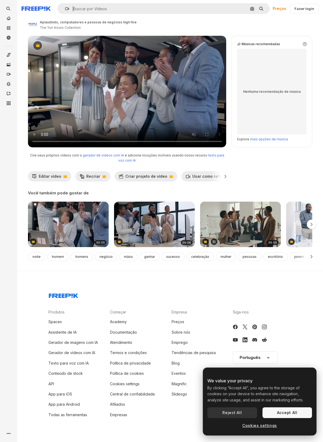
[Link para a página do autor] (33, 24)
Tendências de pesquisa (194, 352)
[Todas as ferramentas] (8, 103)
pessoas (250, 257)
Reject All (232, 412)
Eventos (179, 373)
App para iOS (60, 394)
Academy (118, 321)
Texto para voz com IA (68, 363)
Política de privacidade (130, 363)
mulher (226, 257)
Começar (118, 312)
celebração (200, 257)
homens (81, 257)
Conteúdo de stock (65, 373)
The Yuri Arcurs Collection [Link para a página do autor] (60, 28)
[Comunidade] (8, 37)
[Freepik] (36, 8)
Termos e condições (128, 352)
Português (255, 357)
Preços (279, 8)
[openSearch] (8, 8)
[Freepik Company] (63, 295)
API (51, 384)
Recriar (93, 177)
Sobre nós (181, 332)
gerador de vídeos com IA (103, 155)
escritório (275, 257)
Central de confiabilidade (132, 394)
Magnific (179, 384)
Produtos (56, 312)
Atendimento (121, 342)
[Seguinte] (225, 176)
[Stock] (8, 28)
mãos (128, 257)
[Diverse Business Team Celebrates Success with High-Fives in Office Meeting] (240, 224)
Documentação (123, 332)
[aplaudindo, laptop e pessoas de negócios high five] (68, 224)
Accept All (287, 412)
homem (58, 257)
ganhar (149, 257)
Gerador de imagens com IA (73, 342)
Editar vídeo (49, 177)
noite (37, 257)
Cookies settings (125, 384)
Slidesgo (179, 394)
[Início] (8, 18)
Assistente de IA (62, 332)
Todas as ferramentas (67, 414)
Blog (176, 363)
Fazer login (304, 8)
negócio (106, 257)
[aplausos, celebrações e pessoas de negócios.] (154, 224)
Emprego (180, 342)
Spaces (55, 321)
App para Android (64, 404)
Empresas (118, 414)
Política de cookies (127, 373)
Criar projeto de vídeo (146, 177)
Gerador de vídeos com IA (71, 352)
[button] (65, 9)
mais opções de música (269, 139)
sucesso (173, 257)
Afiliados (117, 404)
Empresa (179, 312)
